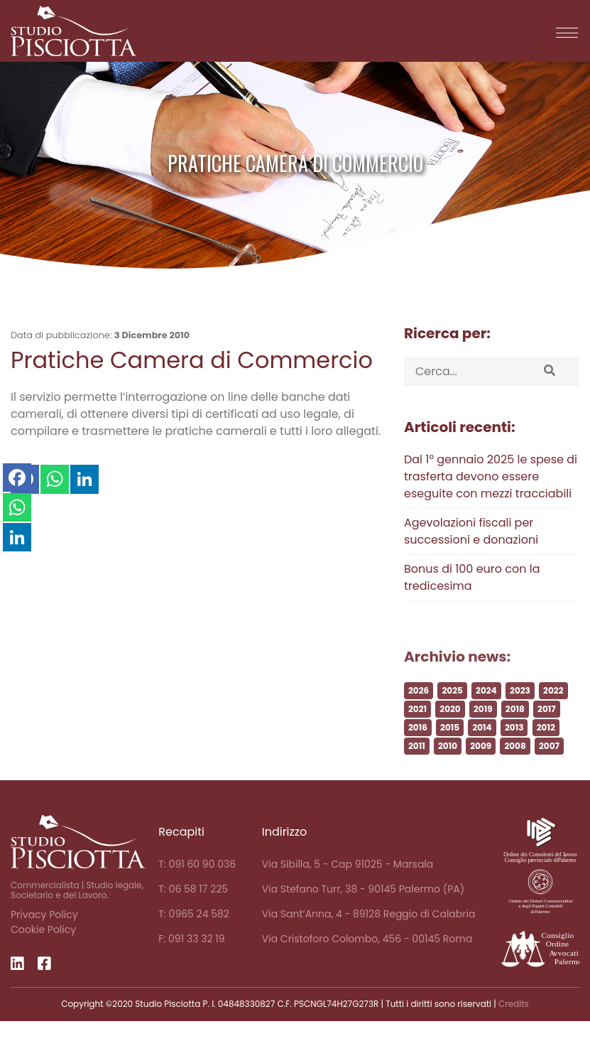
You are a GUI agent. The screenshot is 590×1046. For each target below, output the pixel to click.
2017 (546, 733)
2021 (417, 733)
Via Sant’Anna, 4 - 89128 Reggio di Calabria (369, 914)
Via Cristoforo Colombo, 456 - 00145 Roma (367, 939)
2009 (480, 770)
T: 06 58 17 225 (193, 889)
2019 (483, 733)
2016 (417, 751)
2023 (520, 714)
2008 (514, 770)
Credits (513, 1004)
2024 (486, 714)
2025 (452, 714)
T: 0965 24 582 (193, 914)
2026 (418, 714)
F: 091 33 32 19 (191, 939)
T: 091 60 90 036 (197, 864)
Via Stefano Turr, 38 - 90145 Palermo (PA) (363, 889)
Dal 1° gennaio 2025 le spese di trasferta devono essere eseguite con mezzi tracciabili (490, 476)
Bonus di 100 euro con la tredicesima (472, 577)
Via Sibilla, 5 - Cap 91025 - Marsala (348, 864)
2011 (416, 770)
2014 (481, 751)
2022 (553, 714)
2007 (549, 770)
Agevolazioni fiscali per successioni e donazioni (471, 531)
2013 (514, 751)
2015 (449, 751)
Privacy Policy (44, 914)
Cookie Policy (43, 929)
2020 (449, 733)
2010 (447, 770)
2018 (515, 733)
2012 (546, 751)
